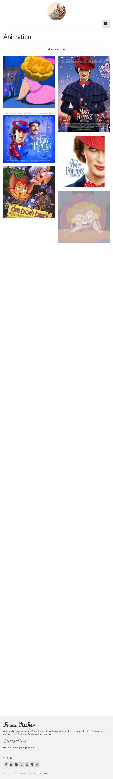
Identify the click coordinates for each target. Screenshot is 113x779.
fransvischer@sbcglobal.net (18, 747)
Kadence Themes (43, 773)
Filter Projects (56, 49)
